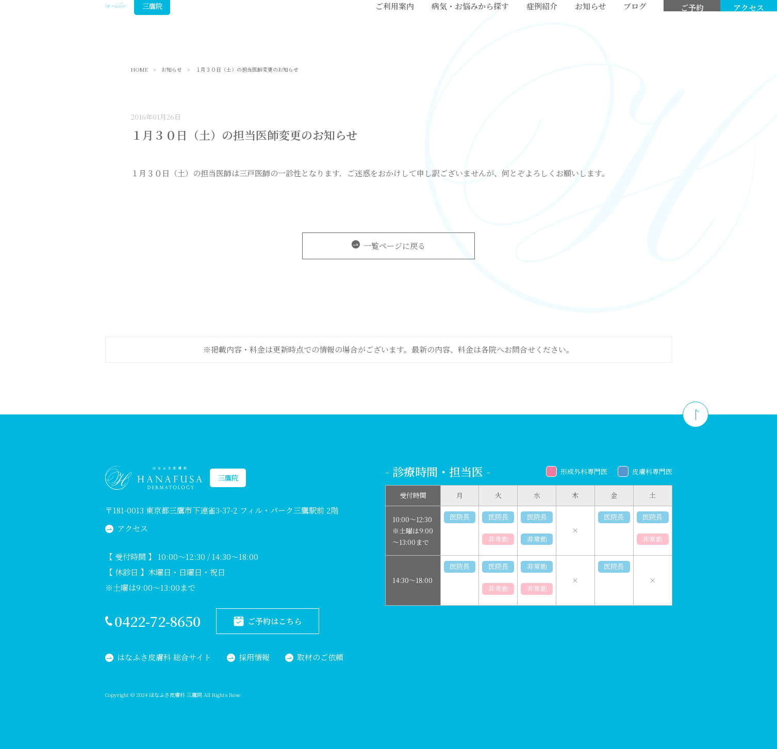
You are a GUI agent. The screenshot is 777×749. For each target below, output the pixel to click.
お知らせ (590, 26)
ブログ (635, 26)
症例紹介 (541, 26)
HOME (139, 69)
